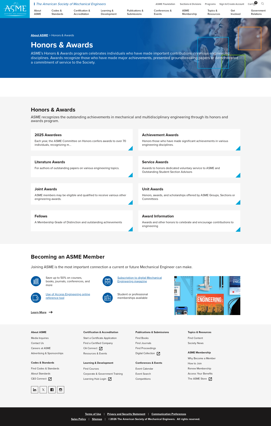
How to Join (195, 363)
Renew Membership (199, 368)
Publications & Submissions (152, 332)
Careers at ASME (41, 348)
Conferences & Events (149, 362)
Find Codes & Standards (45, 368)
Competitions (143, 378)
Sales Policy (78, 419)
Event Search (143, 373)
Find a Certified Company (98, 343)
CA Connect (92, 348)
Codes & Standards (42, 362)
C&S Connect (41, 378)
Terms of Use (93, 414)
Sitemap (97, 419)
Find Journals (143, 343)
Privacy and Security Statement (126, 414)
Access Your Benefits (200, 373)
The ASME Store (200, 378)
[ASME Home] (15, 9)
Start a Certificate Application (100, 338)
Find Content (195, 338)
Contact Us (37, 343)
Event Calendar (144, 368)
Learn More (38, 312)
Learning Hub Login (97, 378)
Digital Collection (148, 353)
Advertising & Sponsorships (47, 353)
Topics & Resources (199, 332)
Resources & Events (95, 353)
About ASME (39, 35)
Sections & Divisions (190, 4)
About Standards (40, 373)
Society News (196, 343)
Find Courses (91, 368)
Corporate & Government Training (103, 373)
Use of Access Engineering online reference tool (68, 296)
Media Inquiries (40, 338)
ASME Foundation (165, 4)
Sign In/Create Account (231, 4)
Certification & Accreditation (100, 332)
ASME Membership (199, 352)
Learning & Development (98, 362)
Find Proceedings (146, 348)
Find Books (142, 338)
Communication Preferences (168, 414)
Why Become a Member (202, 358)
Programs (210, 4)
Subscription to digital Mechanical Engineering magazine (139, 279)
